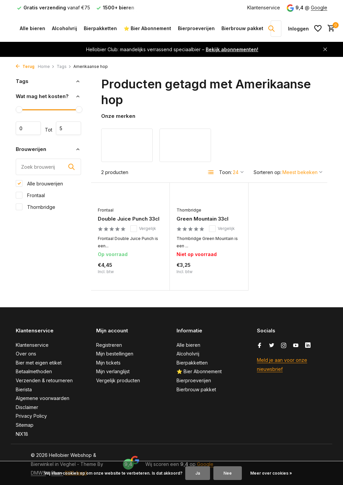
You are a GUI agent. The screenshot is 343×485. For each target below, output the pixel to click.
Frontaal (30, 195)
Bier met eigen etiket (39, 363)
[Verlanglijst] (318, 28)
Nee (227, 473)
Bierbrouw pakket (242, 28)
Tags (64, 66)
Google (319, 7)
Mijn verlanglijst (113, 371)
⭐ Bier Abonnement (147, 28)
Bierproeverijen (196, 28)
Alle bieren (32, 28)
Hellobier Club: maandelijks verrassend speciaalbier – (172, 49)
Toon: (225, 172)
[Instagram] (283, 346)
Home (46, 66)
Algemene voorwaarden (42, 398)
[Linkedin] (308, 346)
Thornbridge (35, 207)
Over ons (26, 353)
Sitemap (24, 425)
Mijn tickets (108, 363)
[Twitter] (271, 346)
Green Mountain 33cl (202, 219)
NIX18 (22, 434)
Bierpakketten (100, 28)
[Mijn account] (298, 28)
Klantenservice (263, 7)
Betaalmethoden (34, 371)
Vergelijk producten (118, 380)
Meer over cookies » (271, 473)
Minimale (28, 128)
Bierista (24, 389)
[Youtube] (295, 346)
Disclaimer (27, 407)
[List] (211, 172)
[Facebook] (259, 346)
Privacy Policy (31, 416)
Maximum (68, 128)
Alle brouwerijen (39, 183)
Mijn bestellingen (114, 353)
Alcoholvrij (64, 28)
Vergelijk (143, 229)
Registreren (109, 345)
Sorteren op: (267, 172)
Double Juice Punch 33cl (128, 219)
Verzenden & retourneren (44, 380)
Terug (25, 66)
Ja (197, 473)
